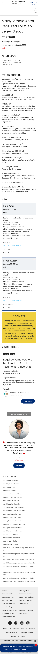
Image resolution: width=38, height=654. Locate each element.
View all (19, 465)
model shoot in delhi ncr (11, 538)
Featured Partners (8, 597)
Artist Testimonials (8, 603)
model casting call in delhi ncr (14, 511)
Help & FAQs (23, 613)
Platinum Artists (7, 594)
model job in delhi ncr (11, 484)
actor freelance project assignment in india (18, 560)
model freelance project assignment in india (19, 563)
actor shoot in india (10, 541)
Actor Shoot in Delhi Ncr (12, 245)
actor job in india (9, 487)
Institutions (15, 636)
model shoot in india (10, 544)
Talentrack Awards (25, 600)
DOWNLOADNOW (33, 4)
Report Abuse (24, 603)
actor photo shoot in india (12, 528)
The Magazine (24, 590)
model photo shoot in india (12, 531)
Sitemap (24, 636)
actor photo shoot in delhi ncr (13, 521)
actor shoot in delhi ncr (11, 534)
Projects (4, 590)
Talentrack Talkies (25, 594)
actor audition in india (11, 501)
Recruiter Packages (26, 610)
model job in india (9, 491)
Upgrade (22, 607)
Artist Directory (7, 607)
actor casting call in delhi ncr (13, 507)
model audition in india (11, 504)
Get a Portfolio (7, 600)
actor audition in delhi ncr (12, 494)
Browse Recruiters (8, 613)
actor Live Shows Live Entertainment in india (18, 578)
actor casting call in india (12, 514)
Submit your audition (26, 597)
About (5, 629)
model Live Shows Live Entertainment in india (19, 581)
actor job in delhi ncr (10, 480)
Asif (19, 457)
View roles (28, 401)
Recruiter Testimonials (9, 610)
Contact (32, 629)
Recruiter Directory (8, 617)
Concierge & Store (26, 632)
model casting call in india (12, 517)
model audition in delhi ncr (12, 497)
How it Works (14, 629)
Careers (24, 629)
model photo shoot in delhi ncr (14, 524)
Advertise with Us (11, 632)
